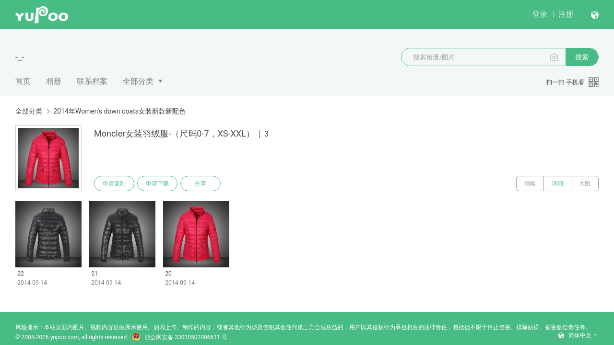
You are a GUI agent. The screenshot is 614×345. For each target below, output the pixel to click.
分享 (200, 183)
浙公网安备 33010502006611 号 (179, 337)
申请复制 (114, 183)
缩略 (530, 183)
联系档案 (92, 81)
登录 (539, 14)
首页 (23, 81)
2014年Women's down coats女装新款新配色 (119, 111)
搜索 (582, 57)
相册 (53, 81)
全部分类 (138, 81)
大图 (584, 183)
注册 (566, 14)
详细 (557, 183)
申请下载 (157, 183)
